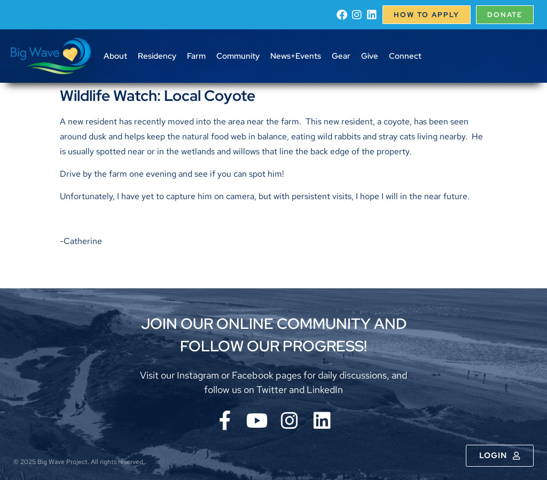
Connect (405, 56)
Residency (157, 56)
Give (369, 56)
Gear (341, 56)
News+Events (295, 56)
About (115, 56)
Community (238, 56)
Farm (196, 56)
